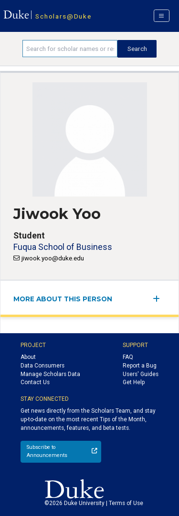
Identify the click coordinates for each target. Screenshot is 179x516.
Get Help (134, 382)
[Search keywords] (69, 48)
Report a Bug (140, 365)
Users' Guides (140, 374)
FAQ (128, 357)
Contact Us (35, 382)
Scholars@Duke (63, 16)
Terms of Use (126, 503)
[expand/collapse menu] (159, 299)
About (28, 357)
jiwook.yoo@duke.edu (52, 258)
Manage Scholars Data (50, 374)
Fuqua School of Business (62, 247)
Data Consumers (42, 365)
